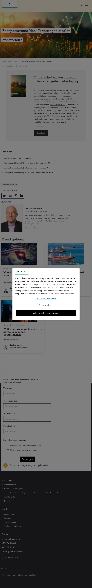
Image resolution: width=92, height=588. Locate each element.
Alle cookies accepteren (46, 313)
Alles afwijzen (46, 305)
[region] (46, 294)
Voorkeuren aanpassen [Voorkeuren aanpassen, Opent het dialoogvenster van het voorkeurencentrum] (46, 298)
